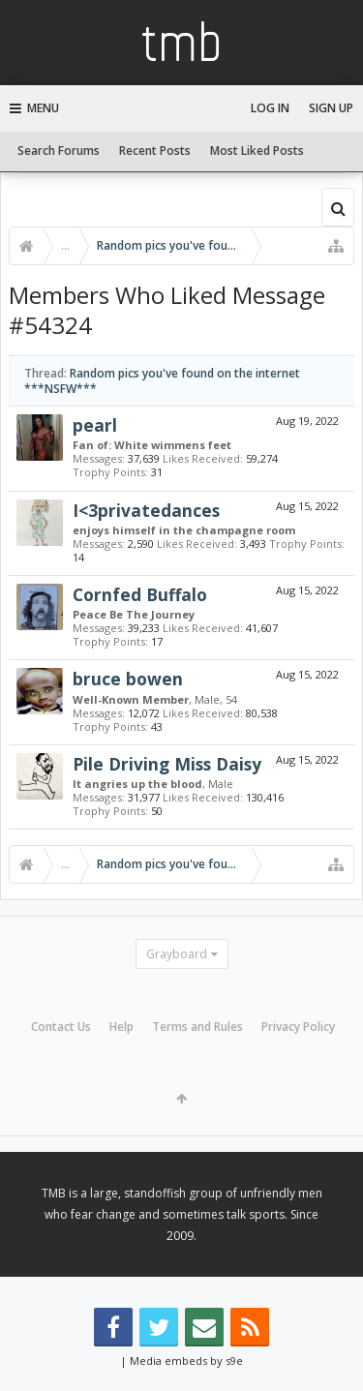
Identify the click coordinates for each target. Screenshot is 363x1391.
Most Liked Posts (257, 150)
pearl (95, 425)
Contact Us (61, 1026)
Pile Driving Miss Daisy (167, 763)
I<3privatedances (146, 510)
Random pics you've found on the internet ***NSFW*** (162, 380)
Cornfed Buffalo (140, 594)
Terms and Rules (197, 1026)
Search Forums (58, 150)
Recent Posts (155, 150)
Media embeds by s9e (186, 1360)
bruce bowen (128, 678)
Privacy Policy (298, 1026)
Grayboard (176, 954)
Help (121, 1026)
